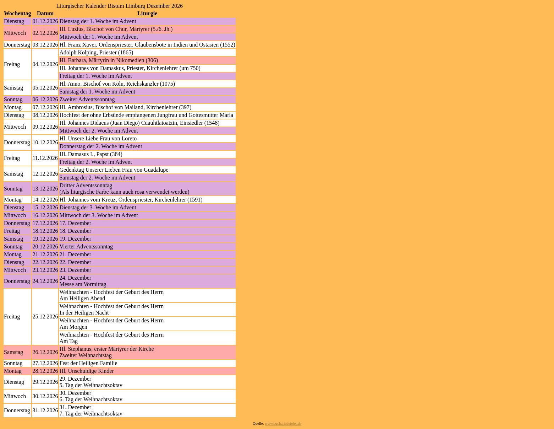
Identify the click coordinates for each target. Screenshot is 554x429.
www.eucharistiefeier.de (283, 423)
